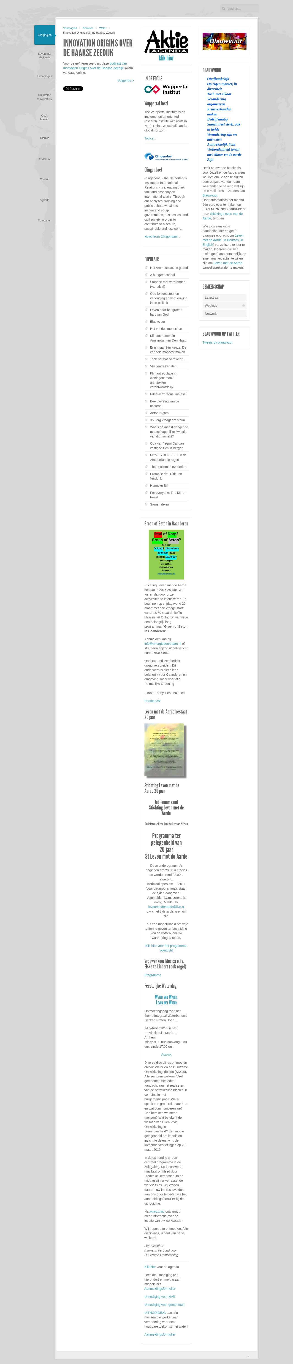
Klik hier (150, 1267)
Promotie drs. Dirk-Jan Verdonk (166, 476)
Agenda (166, 1054)
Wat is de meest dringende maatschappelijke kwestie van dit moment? (169, 431)
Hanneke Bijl (159, 485)
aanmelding (157, 1211)
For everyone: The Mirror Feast (168, 495)
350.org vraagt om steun (167, 420)
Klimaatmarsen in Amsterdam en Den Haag (168, 338)
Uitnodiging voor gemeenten (164, 1305)
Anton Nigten (159, 413)
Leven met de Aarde (228, 263)
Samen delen (159, 504)
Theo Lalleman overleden (168, 467)
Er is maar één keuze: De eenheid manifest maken (168, 350)
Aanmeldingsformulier (159, 1288)
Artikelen (88, 28)
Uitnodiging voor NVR (159, 1296)
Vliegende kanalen (163, 366)
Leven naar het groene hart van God (166, 312)
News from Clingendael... (162, 236)
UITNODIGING (155, 1313)
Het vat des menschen (166, 329)
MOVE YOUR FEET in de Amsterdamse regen (168, 457)
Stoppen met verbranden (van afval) (167, 284)
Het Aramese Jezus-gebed (169, 268)
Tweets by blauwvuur (218, 342)
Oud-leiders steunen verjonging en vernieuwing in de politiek (168, 298)
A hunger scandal (162, 275)
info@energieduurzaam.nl (162, 643)
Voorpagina (70, 28)
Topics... (150, 138)
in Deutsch (231, 240)
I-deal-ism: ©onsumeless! (168, 394)
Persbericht (152, 701)
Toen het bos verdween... (168, 359)
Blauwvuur (157, 321)
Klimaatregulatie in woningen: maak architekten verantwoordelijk (163, 380)
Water (102, 28)
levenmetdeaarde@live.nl (166, 907)
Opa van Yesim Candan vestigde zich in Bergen (167, 446)
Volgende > (126, 80)
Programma (152, 975)
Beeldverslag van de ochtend (164, 403)
